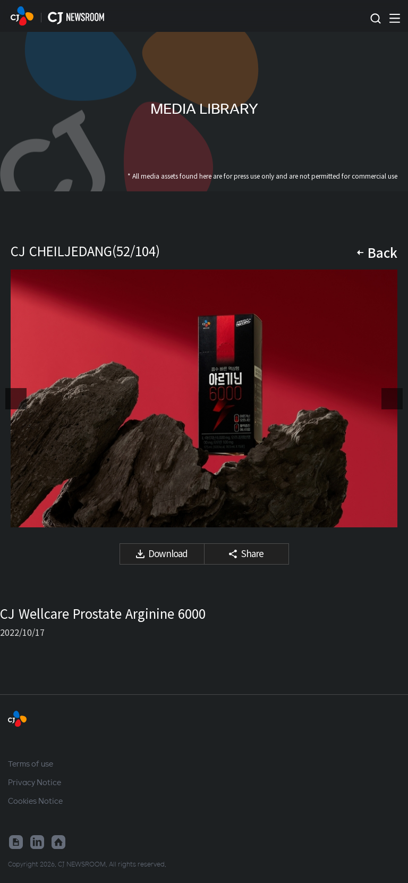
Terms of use (30, 763)
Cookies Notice (35, 800)
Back (382, 252)
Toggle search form (375, 19)
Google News (16, 842)
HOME (22, 16)
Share (252, 553)
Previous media (16, 398)
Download (168, 553)
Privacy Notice (34, 782)
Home (58, 842)
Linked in (37, 842)
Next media (392, 398)
